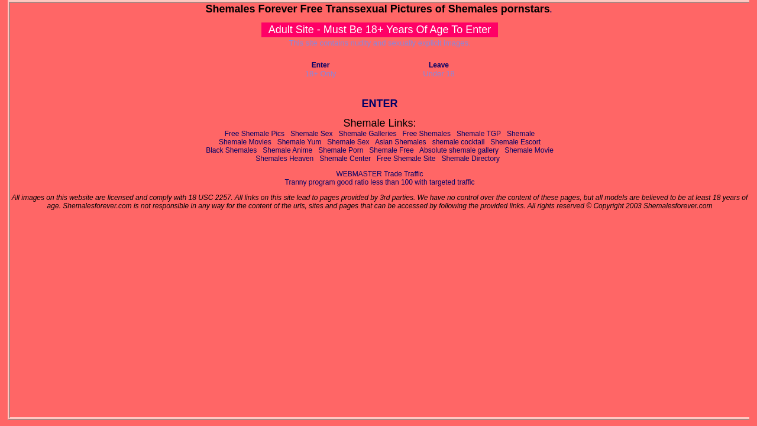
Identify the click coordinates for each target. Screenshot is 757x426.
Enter (321, 65)
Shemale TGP (479, 134)
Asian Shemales (400, 142)
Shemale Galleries (368, 134)
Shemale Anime (287, 150)
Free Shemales (427, 134)
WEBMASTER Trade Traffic (379, 174)
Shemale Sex (311, 134)
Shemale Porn (340, 150)
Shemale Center (345, 158)
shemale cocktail (458, 142)
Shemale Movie (529, 150)
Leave (439, 65)
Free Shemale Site (406, 158)
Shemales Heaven (284, 158)
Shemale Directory (470, 158)
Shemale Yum (299, 142)
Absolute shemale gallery (459, 150)
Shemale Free (391, 150)
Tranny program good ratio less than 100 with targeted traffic (380, 182)
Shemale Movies (245, 142)
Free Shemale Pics (254, 134)
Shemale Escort (515, 142)
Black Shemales (231, 150)
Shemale (521, 134)
